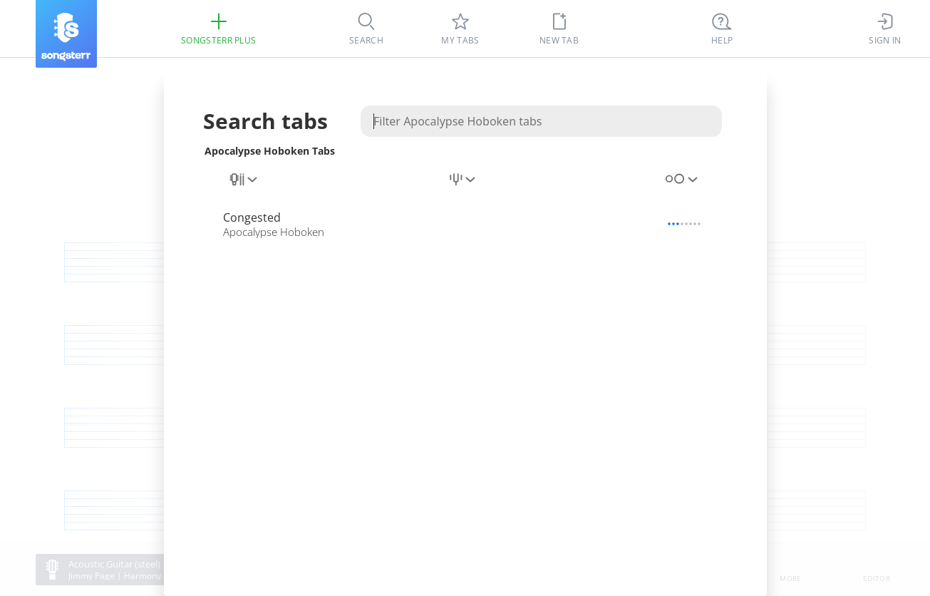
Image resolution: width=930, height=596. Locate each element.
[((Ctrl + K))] (722, 28)
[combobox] (244, 187)
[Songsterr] (66, 34)
